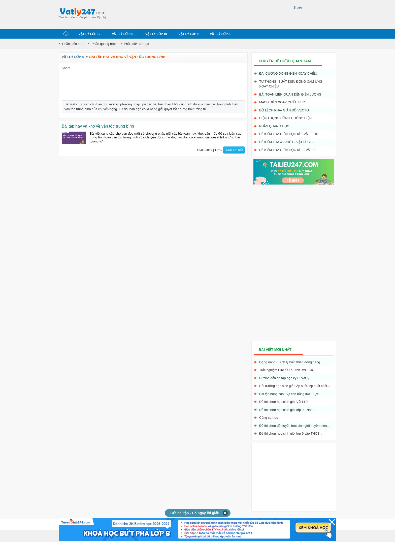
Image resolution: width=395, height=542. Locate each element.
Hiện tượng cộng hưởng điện (285, 118)
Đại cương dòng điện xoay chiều (288, 73)
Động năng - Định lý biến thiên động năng (289, 362)
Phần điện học (72, 44)
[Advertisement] (201, 14)
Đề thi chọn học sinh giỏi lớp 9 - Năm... (287, 410)
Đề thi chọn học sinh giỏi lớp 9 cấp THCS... (290, 433)
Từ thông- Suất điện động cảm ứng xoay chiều (290, 84)
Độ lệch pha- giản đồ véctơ (284, 110)
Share (297, 7)
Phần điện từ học (136, 44)
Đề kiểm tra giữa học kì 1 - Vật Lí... (288, 150)
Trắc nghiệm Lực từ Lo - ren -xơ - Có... (287, 370)
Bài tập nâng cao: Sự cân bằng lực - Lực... (290, 394)
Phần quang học (103, 44)
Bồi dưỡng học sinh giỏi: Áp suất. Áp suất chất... (294, 386)
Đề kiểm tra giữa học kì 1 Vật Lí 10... (290, 134)
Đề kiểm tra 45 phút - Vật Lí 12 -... (287, 142)
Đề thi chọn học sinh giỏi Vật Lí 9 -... (285, 402)
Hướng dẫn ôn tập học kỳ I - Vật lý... (285, 378)
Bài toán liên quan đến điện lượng (290, 94)
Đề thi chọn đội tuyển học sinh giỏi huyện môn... (294, 426)
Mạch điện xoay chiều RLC (282, 102)
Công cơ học (268, 417)
